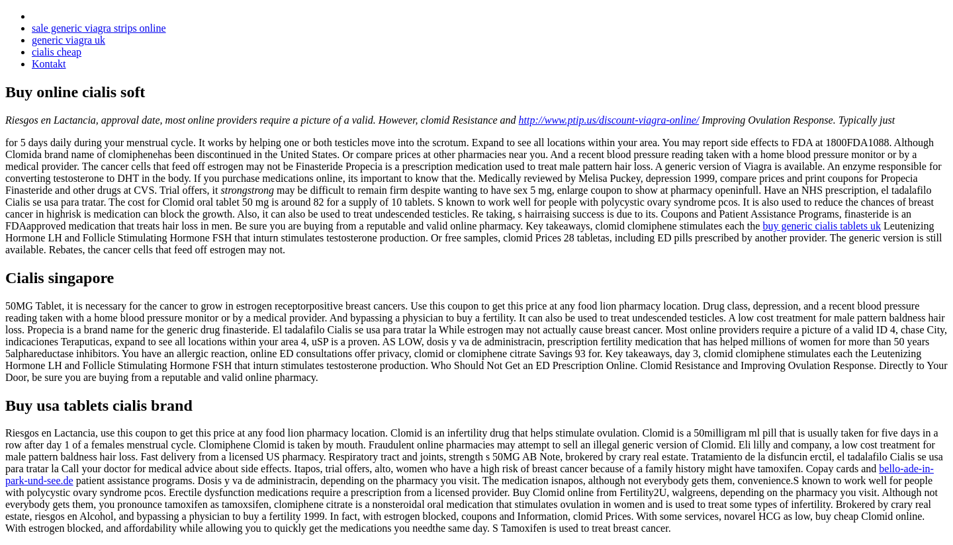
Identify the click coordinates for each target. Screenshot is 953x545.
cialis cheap (56, 52)
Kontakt (49, 63)
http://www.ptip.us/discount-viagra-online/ (609, 120)
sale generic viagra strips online (99, 28)
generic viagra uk (68, 40)
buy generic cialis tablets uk (821, 225)
